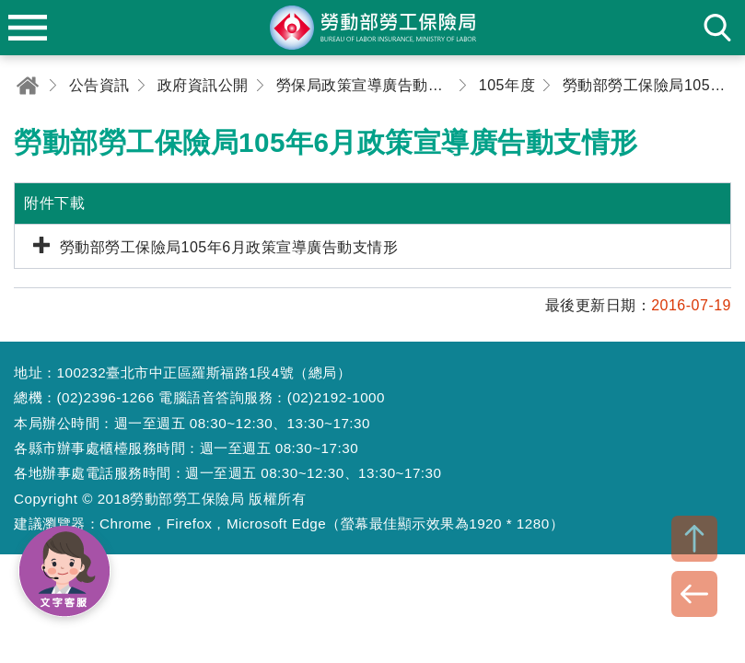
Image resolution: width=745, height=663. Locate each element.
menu (27, 27)
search (717, 27)
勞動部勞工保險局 (373, 27)
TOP (694, 539)
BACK (694, 594)
